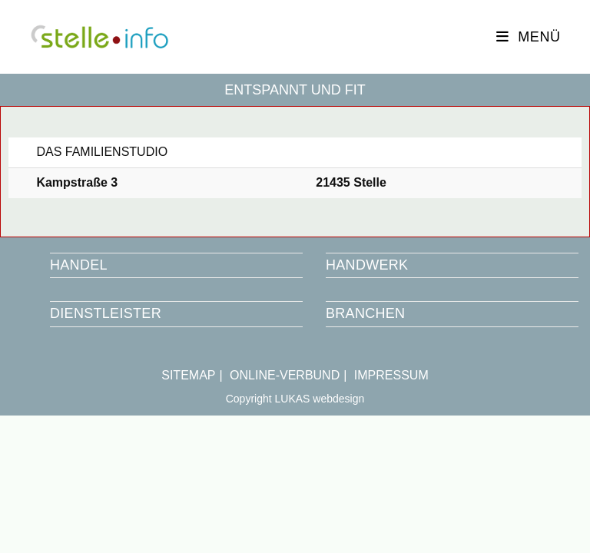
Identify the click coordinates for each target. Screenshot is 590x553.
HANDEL (79, 265)
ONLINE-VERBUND (285, 375)
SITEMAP (188, 375)
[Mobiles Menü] (528, 37)
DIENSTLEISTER (105, 313)
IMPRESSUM (391, 375)
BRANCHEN (365, 313)
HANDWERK (367, 265)
